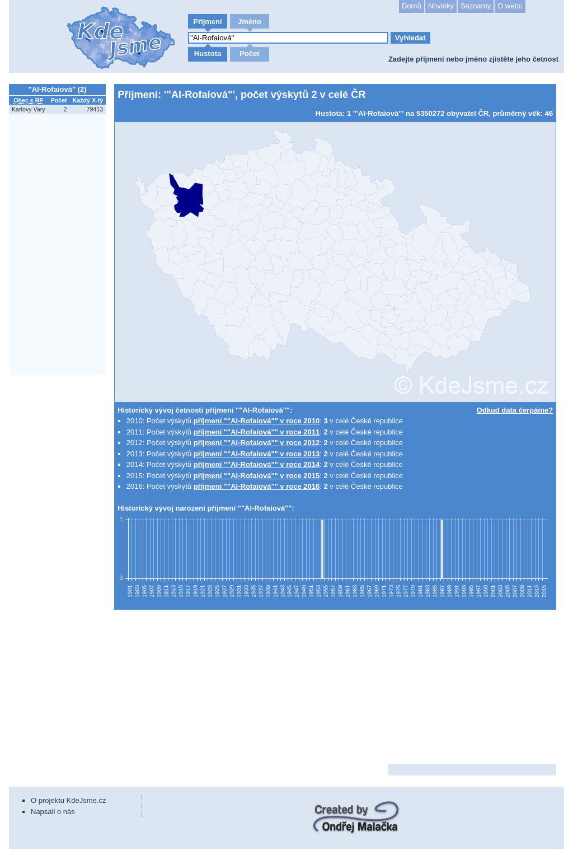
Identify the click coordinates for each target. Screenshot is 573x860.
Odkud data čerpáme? (515, 410)
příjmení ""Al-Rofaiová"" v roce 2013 (257, 454)
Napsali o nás (53, 811)
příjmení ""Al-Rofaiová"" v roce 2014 (257, 464)
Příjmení (207, 21)
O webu (510, 6)
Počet (249, 53)
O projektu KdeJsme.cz (68, 800)
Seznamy (476, 6)
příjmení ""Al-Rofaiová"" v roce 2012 (257, 442)
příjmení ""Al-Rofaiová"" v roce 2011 (257, 432)
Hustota (207, 53)
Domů (411, 6)
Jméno (249, 21)
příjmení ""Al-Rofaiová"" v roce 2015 (257, 475)
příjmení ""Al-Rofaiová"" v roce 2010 (257, 421)
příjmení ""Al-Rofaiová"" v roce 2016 (257, 486)
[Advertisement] (59, 546)
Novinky (441, 6)
